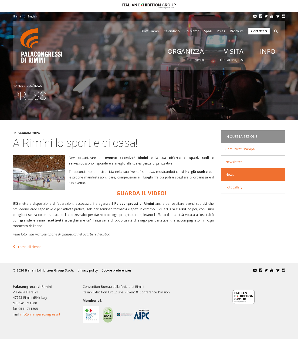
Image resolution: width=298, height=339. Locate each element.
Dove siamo (149, 31)
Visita (234, 51)
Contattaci (259, 31)
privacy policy (88, 270)
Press (221, 31)
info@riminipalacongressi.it (40, 314)
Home (17, 85)
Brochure (237, 31)
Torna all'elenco (27, 247)
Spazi (208, 31)
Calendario (172, 31)
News (38, 85)
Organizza (185, 51)
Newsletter (233, 162)
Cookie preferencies (117, 270)
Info (267, 51)
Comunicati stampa (240, 149)
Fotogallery (233, 187)
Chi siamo (192, 31)
